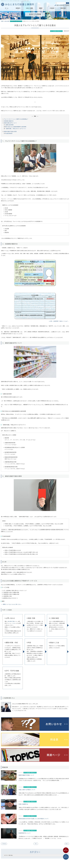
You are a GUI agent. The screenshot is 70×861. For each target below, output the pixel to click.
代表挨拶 (52, 9)
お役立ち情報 (29, 9)
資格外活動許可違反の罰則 (10, 131)
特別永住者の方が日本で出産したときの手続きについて (33, 818)
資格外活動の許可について (10, 122)
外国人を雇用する (23, 804)
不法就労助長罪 (8, 133)
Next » (66, 843)
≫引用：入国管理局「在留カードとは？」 (59, 321)
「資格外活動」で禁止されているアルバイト (15, 128)
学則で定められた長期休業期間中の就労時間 (15, 126)
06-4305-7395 (11, 621)
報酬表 (40, 9)
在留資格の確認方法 (8, 121)
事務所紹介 (63, 9)
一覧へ (35, 843)
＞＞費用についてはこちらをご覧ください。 (11, 604)
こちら (13, 623)
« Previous (4, 843)
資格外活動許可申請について (26, 775)
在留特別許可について (24, 833)
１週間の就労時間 (9, 124)
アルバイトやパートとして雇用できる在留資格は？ (16, 119)
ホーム (6, 9)
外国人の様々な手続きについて (27, 789)
